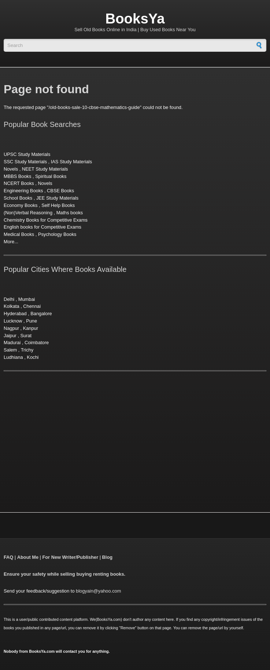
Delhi (9, 299)
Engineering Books (23, 190)
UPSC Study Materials (27, 154)
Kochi (32, 357)
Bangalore (41, 313)
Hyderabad (15, 313)
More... (11, 241)
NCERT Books (19, 183)
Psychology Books (57, 234)
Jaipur (10, 335)
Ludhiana (13, 357)
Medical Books (19, 234)
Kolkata (11, 306)
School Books (18, 198)
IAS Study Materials (71, 161)
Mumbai (26, 299)
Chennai (32, 306)
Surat (26, 335)
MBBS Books (17, 176)
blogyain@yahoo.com (98, 591)
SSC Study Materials (25, 161)
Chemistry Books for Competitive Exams (46, 220)
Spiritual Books (50, 176)
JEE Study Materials (57, 198)
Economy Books (20, 205)
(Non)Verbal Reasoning (28, 212)
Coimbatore (37, 342)
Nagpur (11, 328)
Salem (10, 350)
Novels (11, 169)
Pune (31, 321)
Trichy (27, 350)
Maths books (69, 212)
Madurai (12, 342)
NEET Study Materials (45, 169)
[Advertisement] (65, 432)
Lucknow (13, 321)
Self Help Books (58, 205)
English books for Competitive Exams (42, 227)
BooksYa (134, 18)
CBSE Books (60, 190)
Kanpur (30, 328)
